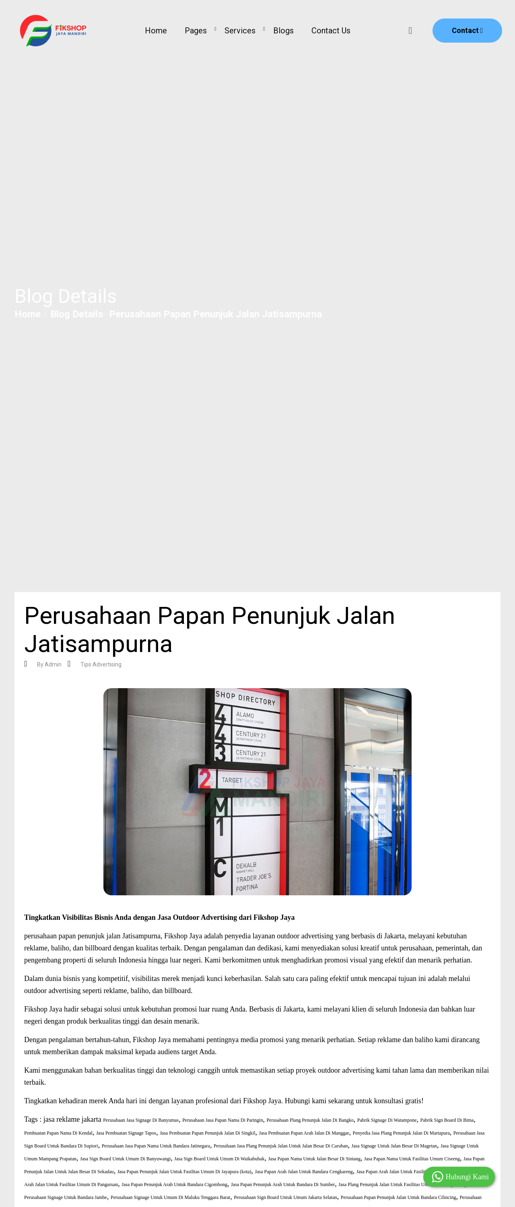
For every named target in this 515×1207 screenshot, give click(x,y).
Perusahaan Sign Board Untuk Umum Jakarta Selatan (285, 1197)
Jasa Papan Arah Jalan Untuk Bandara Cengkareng (304, 1171)
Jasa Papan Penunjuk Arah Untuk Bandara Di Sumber (283, 1184)
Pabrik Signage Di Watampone (387, 1120)
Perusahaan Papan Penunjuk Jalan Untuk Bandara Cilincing (398, 1197)
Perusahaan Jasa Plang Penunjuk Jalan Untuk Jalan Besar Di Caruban (281, 1146)
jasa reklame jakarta (72, 1119)
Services (240, 30)
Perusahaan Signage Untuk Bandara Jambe (65, 1197)
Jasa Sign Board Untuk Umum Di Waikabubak (219, 1159)
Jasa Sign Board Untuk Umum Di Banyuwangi (125, 1159)
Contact (467, 30)
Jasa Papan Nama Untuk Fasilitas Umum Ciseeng (412, 1159)
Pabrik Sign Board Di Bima (447, 1120)
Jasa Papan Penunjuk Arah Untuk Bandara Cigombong (174, 1184)
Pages (196, 30)
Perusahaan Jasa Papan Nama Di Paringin (222, 1120)
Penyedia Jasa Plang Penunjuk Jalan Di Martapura (400, 1133)
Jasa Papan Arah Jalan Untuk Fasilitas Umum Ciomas (408, 1171)
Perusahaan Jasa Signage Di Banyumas (141, 1120)
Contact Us (330, 30)
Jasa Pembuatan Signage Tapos (126, 1133)
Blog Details (76, 314)
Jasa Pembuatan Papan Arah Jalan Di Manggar (304, 1133)
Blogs (283, 30)
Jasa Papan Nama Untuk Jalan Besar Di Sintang (314, 1159)
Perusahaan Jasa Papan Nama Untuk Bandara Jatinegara (156, 1146)
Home (156, 30)
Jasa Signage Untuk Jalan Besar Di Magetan (394, 1146)
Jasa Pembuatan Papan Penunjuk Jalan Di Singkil (207, 1133)
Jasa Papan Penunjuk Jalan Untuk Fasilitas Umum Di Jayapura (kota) (184, 1171)
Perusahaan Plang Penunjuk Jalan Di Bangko (309, 1120)
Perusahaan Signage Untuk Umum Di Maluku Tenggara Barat (170, 1197)
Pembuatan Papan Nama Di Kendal (58, 1133)
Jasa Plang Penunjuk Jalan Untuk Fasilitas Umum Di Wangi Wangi (403, 1184)
